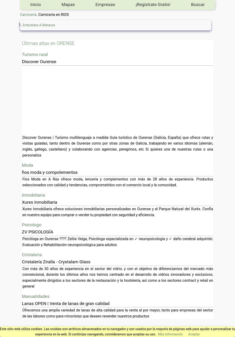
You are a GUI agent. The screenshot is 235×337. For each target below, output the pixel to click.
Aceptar (194, 334)
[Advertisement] (117, 100)
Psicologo (32, 224)
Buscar (198, 4)
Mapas (68, 4)
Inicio (35, 4)
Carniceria (28, 14)
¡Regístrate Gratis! (153, 4)
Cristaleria (32, 254)
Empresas (105, 4)
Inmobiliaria (33, 195)
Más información (170, 334)
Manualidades (36, 296)
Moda (27, 165)
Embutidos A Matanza (39, 25)
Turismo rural (35, 54)
